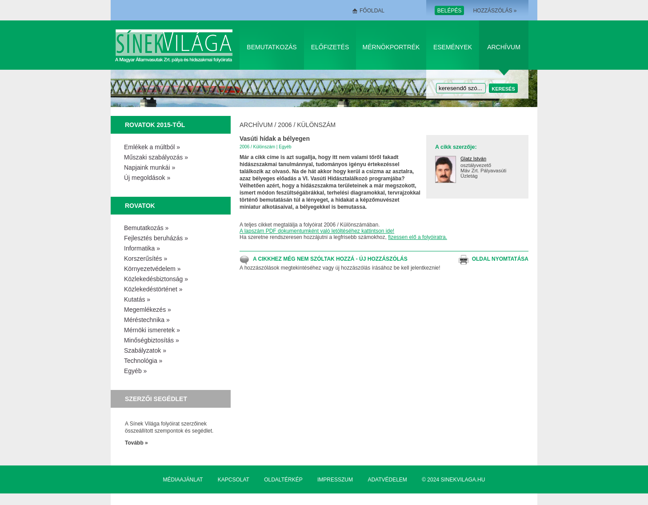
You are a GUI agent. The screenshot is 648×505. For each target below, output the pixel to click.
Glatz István (473, 158)
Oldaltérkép (283, 480)
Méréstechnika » (147, 319)
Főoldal (372, 11)
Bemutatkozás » (146, 227)
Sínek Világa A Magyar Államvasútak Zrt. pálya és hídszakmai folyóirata (175, 45)
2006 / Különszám (307, 124)
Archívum (503, 47)
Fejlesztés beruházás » (156, 238)
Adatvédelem (387, 480)
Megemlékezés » (147, 309)
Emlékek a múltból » (152, 147)
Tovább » (136, 443)
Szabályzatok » (145, 350)
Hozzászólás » (494, 11)
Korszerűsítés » (145, 258)
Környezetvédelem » (152, 268)
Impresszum (335, 480)
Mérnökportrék (391, 47)
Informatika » (142, 248)
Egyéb (285, 146)
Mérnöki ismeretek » (152, 330)
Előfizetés (330, 47)
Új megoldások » (147, 177)
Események (452, 47)
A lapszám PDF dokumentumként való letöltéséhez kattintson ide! (317, 231)
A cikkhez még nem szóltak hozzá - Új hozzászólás (330, 259)
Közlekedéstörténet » (153, 289)
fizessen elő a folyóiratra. (417, 237)
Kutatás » (137, 299)
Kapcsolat (233, 480)
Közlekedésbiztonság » (156, 278)
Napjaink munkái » (149, 167)
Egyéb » (135, 370)
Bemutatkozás (271, 47)
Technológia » (143, 360)
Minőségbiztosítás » (151, 340)
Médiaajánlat (183, 480)
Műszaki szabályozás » (156, 157)
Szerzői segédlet (156, 398)
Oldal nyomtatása (500, 259)
